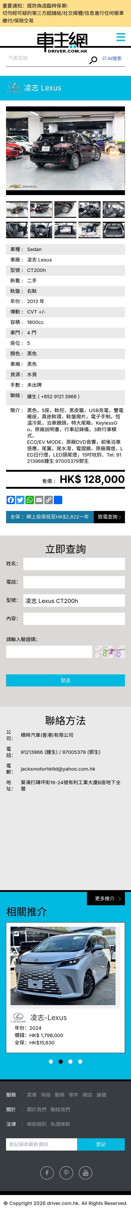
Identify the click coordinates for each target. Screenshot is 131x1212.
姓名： (13, 564)
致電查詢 (108, 517)
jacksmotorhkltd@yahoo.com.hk (58, 769)
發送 (65, 681)
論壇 (101, 1095)
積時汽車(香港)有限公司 (47, 735)
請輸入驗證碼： (23, 639)
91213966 (32, 752)
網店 (87, 1095)
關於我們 (36, 1110)
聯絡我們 (60, 1110)
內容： (13, 619)
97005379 (74, 752)
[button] (51, 1062)
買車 (31, 1095)
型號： (13, 600)
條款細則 (36, 1124)
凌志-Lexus (39, 1017)
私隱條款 (60, 1124)
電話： (13, 582)
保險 (45, 1095)
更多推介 (105, 899)
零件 (73, 1095)
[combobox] (46, 58)
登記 (101, 1144)
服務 (59, 1095)
